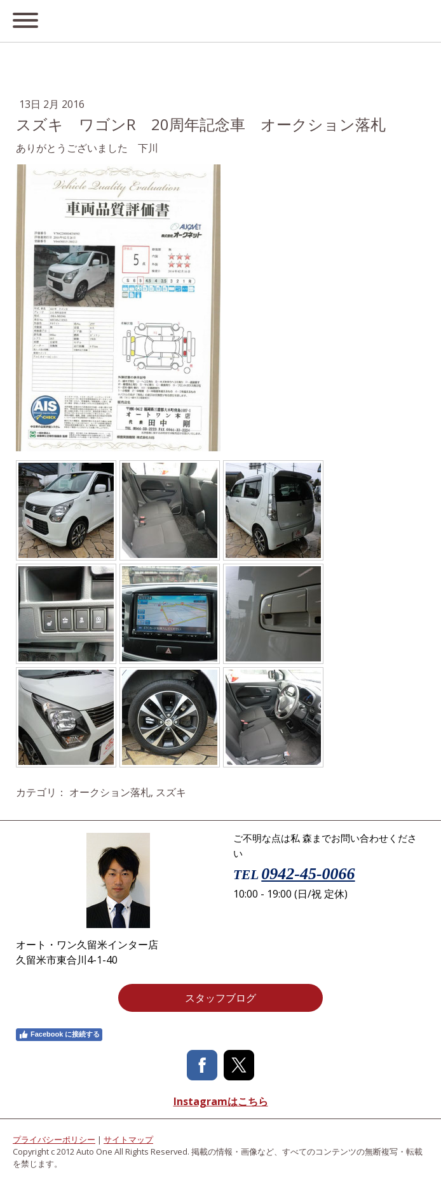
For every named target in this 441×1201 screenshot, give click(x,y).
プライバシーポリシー (54, 1139)
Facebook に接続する (59, 1035)
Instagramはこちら (220, 1101)
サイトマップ (128, 1139)
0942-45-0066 (308, 874)
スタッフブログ (220, 998)
